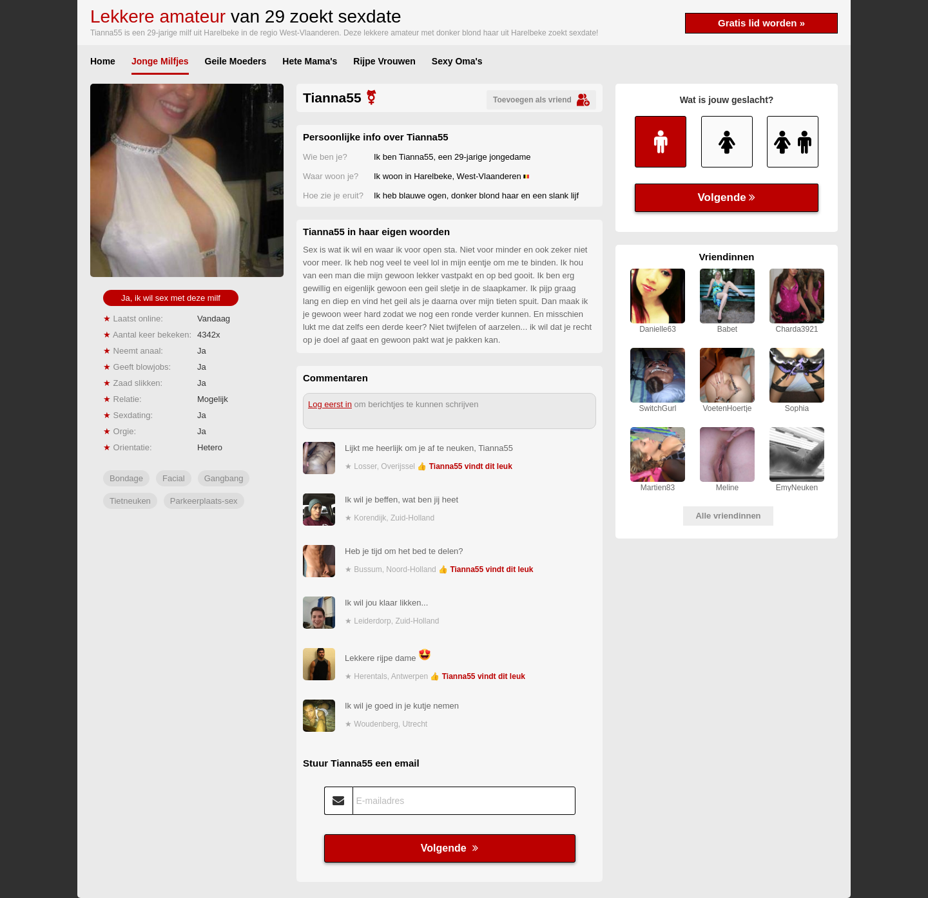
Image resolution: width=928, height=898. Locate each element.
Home (102, 61)
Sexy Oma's (457, 61)
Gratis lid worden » (761, 22)
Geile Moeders (236, 61)
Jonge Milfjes (160, 61)
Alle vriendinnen (727, 516)
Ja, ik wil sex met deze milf (170, 298)
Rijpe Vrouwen (384, 61)
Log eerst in (330, 404)
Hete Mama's (309, 61)
